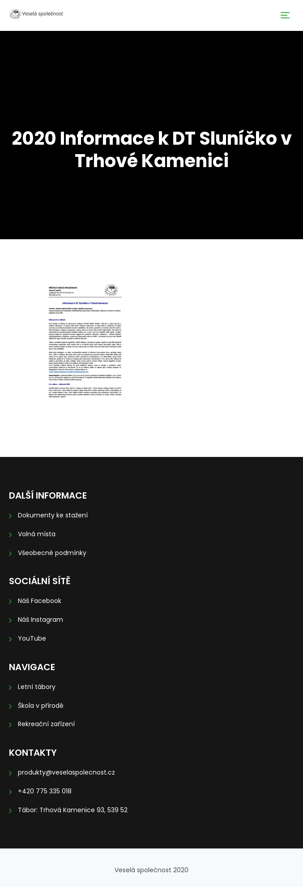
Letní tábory (36, 686)
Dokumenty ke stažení (53, 515)
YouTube (32, 638)
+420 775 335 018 (45, 791)
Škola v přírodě (41, 705)
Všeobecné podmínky (52, 552)
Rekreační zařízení (46, 723)
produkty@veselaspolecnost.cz (66, 772)
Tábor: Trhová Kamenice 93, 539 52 (73, 809)
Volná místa (36, 534)
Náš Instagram (40, 619)
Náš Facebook (39, 600)
